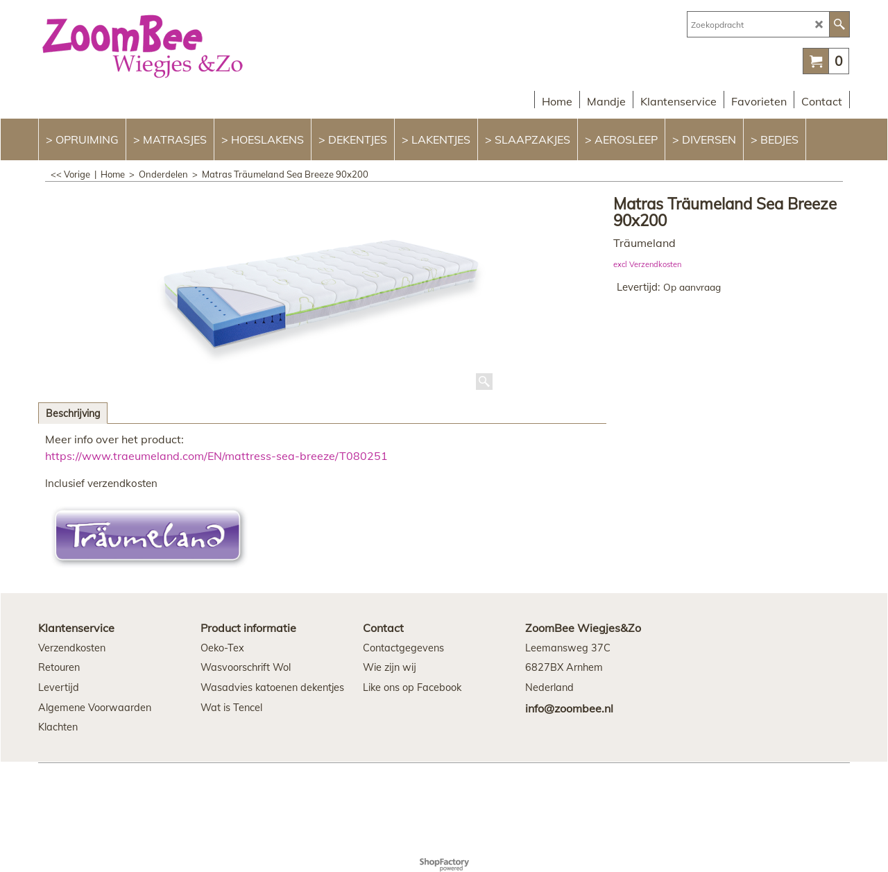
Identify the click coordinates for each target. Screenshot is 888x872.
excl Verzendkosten (647, 264)
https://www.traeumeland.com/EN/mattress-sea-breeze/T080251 (216, 456)
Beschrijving (73, 413)
